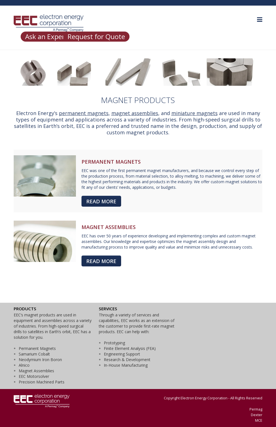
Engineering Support (122, 354)
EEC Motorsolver (34, 376)
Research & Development (127, 359)
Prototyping (114, 342)
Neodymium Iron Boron (40, 359)
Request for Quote (96, 36)
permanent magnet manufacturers (157, 170)
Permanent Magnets (37, 348)
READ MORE (101, 201)
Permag (255, 409)
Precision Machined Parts (41, 382)
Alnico (24, 365)
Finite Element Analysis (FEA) (130, 348)
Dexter (256, 414)
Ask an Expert (46, 36)
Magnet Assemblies (36, 370)
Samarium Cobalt (34, 354)
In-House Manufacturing (126, 365)
